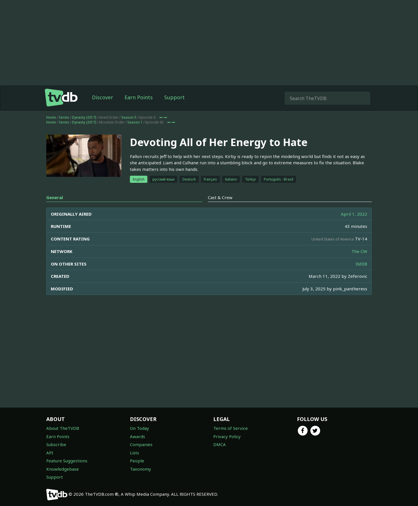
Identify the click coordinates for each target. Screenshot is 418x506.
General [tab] (54, 197)
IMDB (361, 264)
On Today (139, 428)
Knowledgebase (62, 469)
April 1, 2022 (354, 214)
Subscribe (56, 444)
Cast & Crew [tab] (220, 197)
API (49, 453)
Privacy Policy (227, 436)
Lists (134, 453)
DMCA (219, 444)
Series (64, 117)
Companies (141, 444)
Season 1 (134, 122)
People (137, 461)
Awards (137, 436)
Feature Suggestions (66, 461)
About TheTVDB (62, 428)
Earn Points (138, 97)
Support (174, 97)
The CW (359, 251)
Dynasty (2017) (84, 117)
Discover (102, 97)
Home (51, 117)
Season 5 (128, 117)
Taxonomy (140, 469)
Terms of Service (230, 428)
